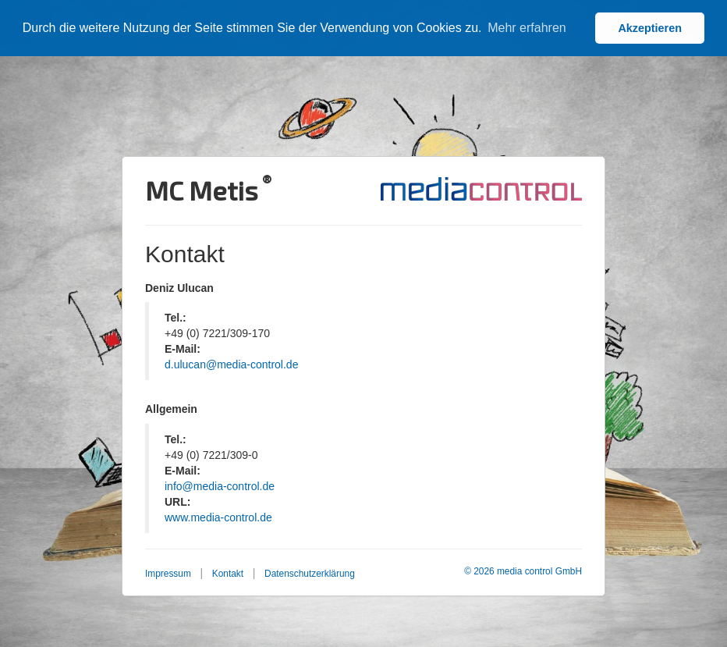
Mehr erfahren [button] (527, 27)
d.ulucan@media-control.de (231, 364)
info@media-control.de (220, 486)
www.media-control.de (218, 517)
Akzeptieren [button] (650, 28)
